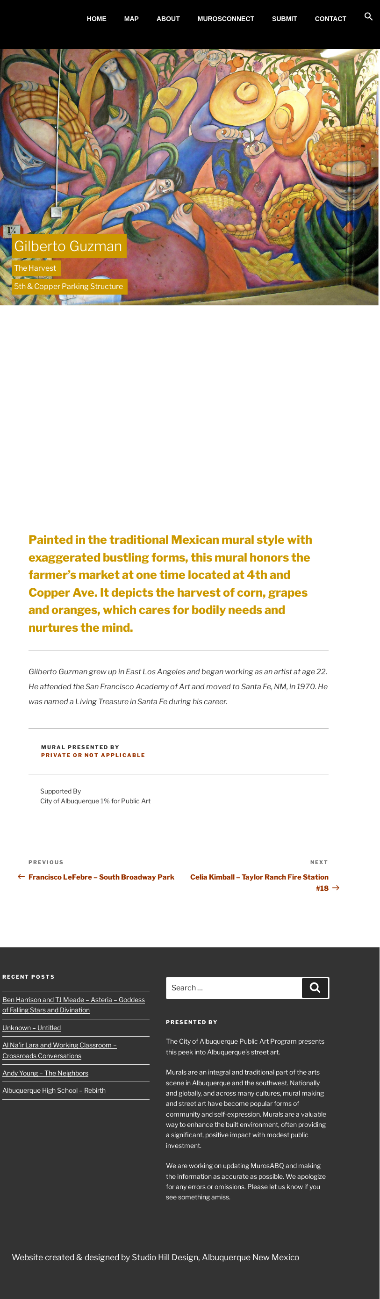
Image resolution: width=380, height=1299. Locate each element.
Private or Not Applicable (93, 755)
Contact (330, 18)
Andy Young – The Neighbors (45, 1073)
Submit (284, 18)
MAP (131, 18)
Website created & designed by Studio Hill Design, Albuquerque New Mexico (155, 1257)
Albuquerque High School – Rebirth (54, 1090)
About (168, 18)
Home (97, 18)
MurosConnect (226, 18)
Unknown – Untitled (31, 1028)
